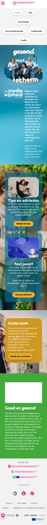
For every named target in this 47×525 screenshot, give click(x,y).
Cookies (34, 503)
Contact (9, 503)
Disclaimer (21, 503)
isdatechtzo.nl (27, 477)
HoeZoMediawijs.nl (24, 471)
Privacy (5, 508)
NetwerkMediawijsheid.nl (24, 466)
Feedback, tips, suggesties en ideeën (29, 508)
